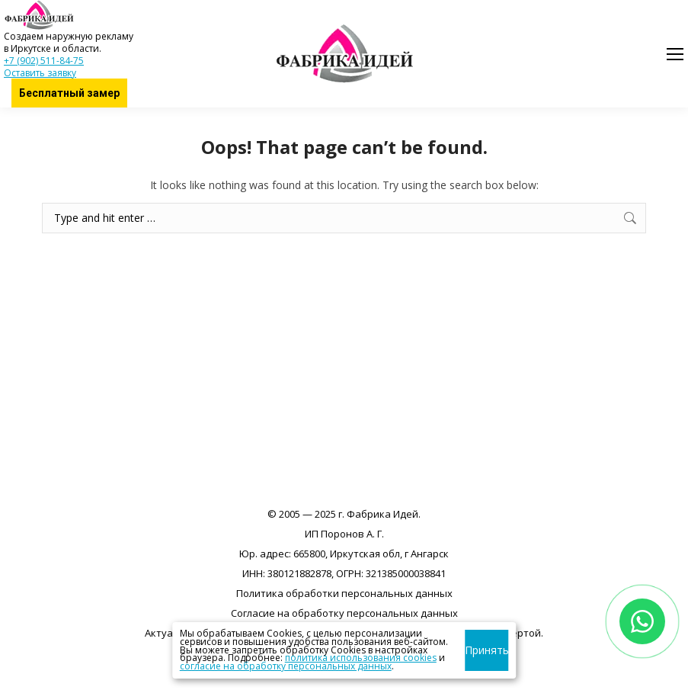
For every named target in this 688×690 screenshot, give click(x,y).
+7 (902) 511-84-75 (44, 60)
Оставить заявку (40, 72)
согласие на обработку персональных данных (286, 666)
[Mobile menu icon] (675, 54)
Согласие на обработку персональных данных (344, 613)
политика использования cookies (361, 657)
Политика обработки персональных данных (344, 593)
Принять (486, 650)
